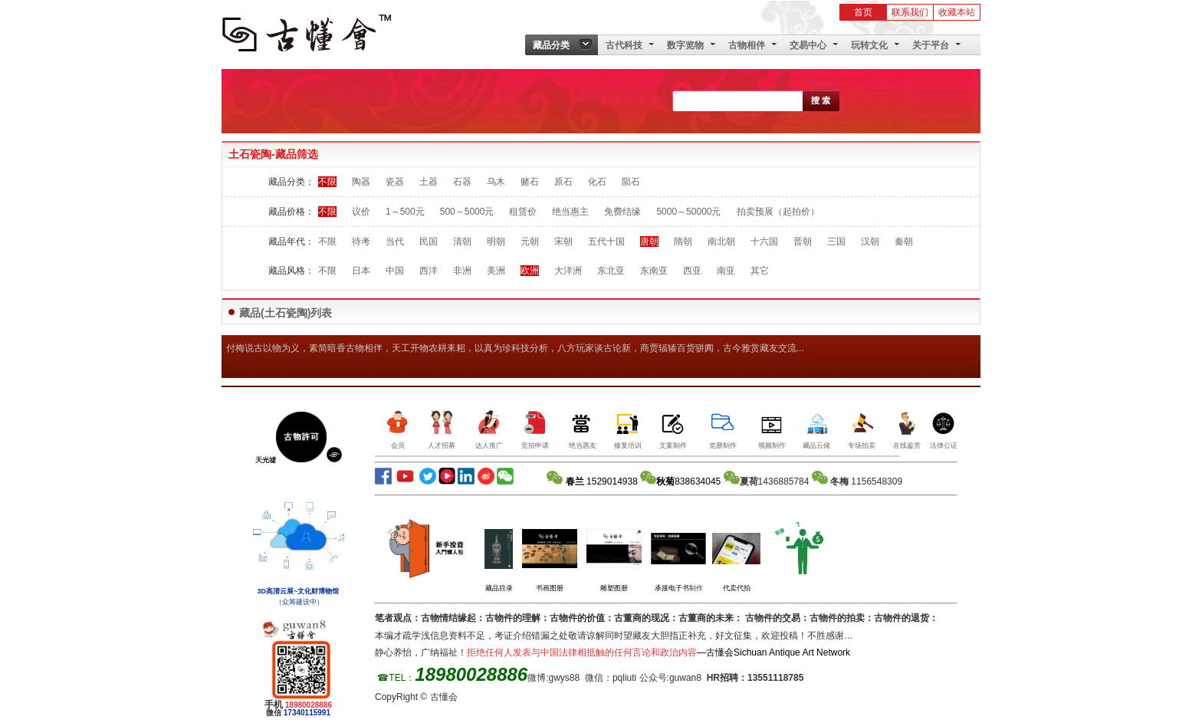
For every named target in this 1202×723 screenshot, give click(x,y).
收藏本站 (956, 12)
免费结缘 (622, 211)
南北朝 (721, 241)
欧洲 (530, 270)
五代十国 (606, 241)
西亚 (692, 270)
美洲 (496, 270)
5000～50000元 (688, 211)
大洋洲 (568, 270)
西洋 (428, 270)
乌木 (496, 181)
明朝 (496, 241)
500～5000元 (467, 211)
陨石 (631, 181)
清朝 (462, 241)
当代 (395, 241)
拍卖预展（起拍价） (778, 211)
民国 (428, 241)
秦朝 (904, 241)
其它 (759, 270)
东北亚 (611, 270)
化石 (597, 181)
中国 (395, 270)
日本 (361, 270)
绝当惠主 (570, 211)
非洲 (462, 270)
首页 (863, 12)
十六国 (764, 241)
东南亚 (654, 270)
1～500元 (405, 211)
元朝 (530, 241)
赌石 (530, 181)
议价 (361, 211)
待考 (361, 241)
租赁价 (523, 211)
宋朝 (563, 241)
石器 (462, 181)
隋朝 (683, 241)
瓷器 (395, 181)
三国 (836, 241)
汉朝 (870, 241)
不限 (327, 181)
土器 (428, 181)
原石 (563, 181)
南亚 (726, 270)
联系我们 (910, 12)
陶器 (361, 181)
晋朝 (802, 241)
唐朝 (649, 241)
